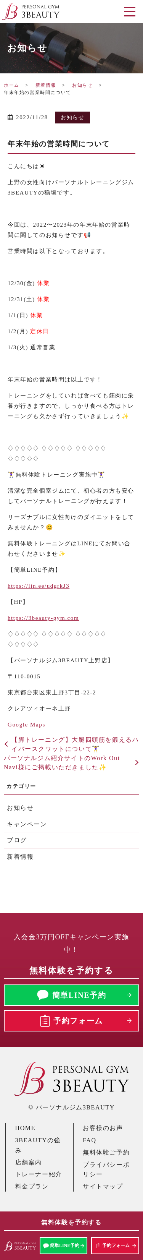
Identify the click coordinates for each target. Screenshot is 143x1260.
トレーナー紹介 (38, 1174)
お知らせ (82, 85)
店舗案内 (28, 1162)
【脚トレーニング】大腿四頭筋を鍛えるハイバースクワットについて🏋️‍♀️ (75, 744)
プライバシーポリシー (106, 1169)
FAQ (89, 1140)
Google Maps (26, 725)
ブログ (17, 840)
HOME (25, 1128)
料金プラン (32, 1186)
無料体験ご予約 (106, 1152)
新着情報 (45, 85)
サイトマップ (103, 1186)
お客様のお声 (103, 1128)
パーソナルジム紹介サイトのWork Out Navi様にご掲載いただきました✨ (62, 762)
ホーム (11, 85)
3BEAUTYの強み (38, 1145)
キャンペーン (27, 824)
